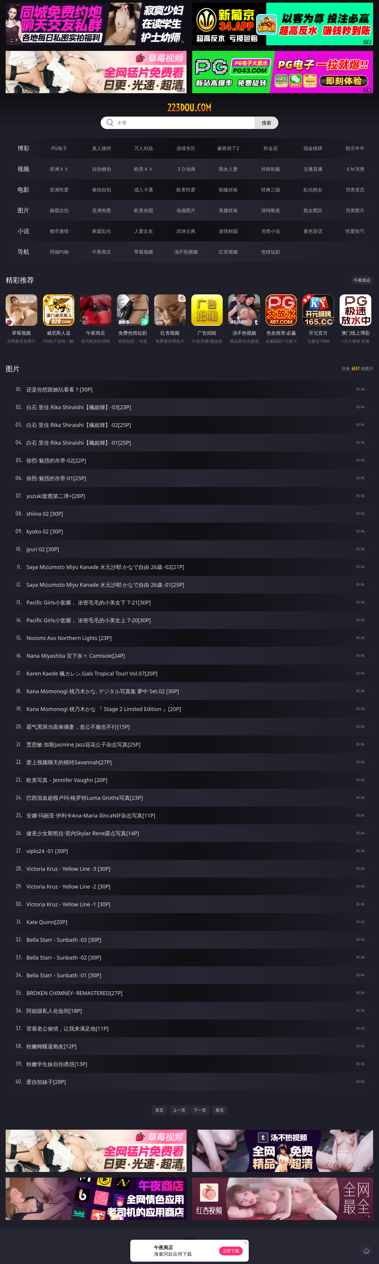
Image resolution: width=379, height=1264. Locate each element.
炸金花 (271, 148)
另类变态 (355, 189)
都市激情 (59, 231)
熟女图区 (312, 210)
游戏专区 (185, 148)
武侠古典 (185, 231)
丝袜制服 (270, 169)
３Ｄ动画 (185, 169)
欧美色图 (143, 210)
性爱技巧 (355, 231)
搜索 (266, 123)
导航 (23, 252)
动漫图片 (185, 210)
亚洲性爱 (59, 189)
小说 (23, 231)
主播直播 (312, 169)
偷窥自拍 (59, 210)
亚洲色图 (101, 210)
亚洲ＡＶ (59, 169)
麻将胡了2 (228, 148)
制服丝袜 (228, 189)
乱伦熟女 (312, 189)
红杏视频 (228, 252)
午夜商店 (101, 252)
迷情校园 (228, 231)
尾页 (220, 1110)
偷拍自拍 (101, 189)
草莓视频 (143, 252)
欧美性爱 (185, 189)
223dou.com (189, 108)
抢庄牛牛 (355, 148)
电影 (23, 190)
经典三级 (270, 189)
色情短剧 (270, 252)
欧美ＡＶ (143, 169)
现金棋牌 (312, 148)
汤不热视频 (186, 252)
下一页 (200, 1110)
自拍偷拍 (101, 169)
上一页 (179, 1110)
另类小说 (270, 231)
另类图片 (355, 210)
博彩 (23, 148)
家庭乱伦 (101, 231)
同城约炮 (59, 252)
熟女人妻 (228, 169)
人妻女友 (143, 231)
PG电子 (59, 148)
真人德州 (101, 148)
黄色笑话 (312, 231)
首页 (159, 1110)
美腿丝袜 (228, 210)
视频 (23, 169)
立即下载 (231, 1251)
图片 (23, 210)
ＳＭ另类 (355, 169)
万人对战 (143, 148)
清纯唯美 (270, 210)
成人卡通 (143, 189)
